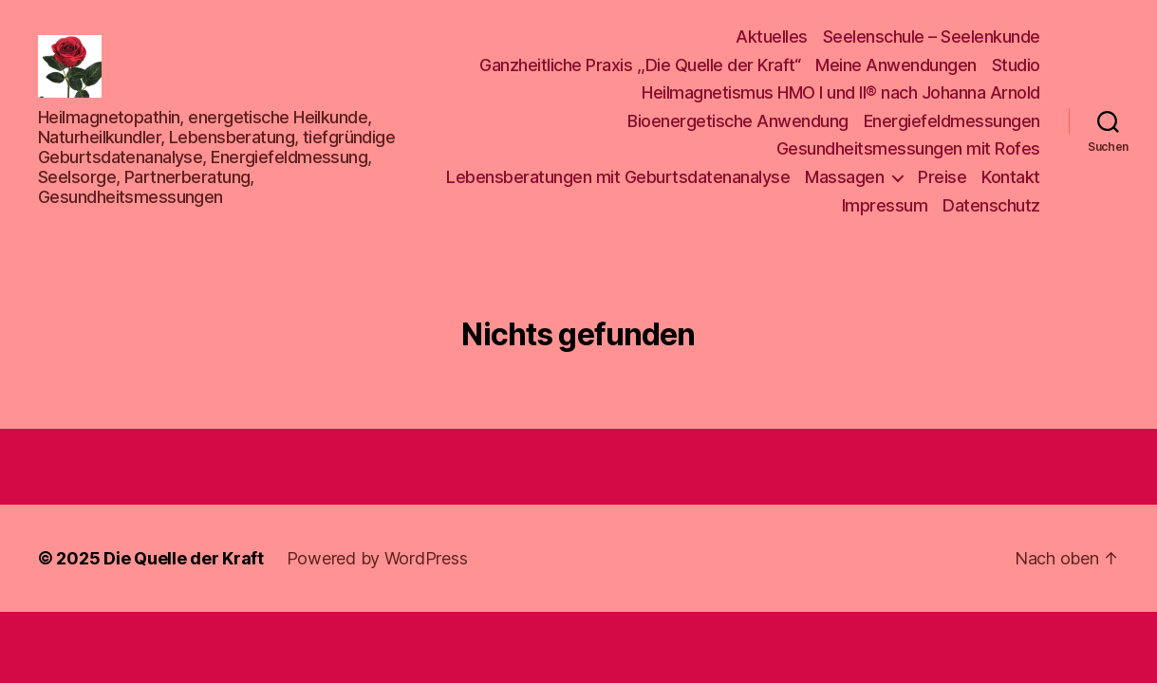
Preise (942, 180)
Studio (1016, 68)
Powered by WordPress (377, 563)
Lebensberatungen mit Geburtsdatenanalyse (618, 180)
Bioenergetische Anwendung (738, 124)
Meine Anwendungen (896, 68)
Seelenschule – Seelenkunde (931, 39)
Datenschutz (991, 207)
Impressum (885, 207)
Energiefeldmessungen (952, 124)
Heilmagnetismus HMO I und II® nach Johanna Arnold (841, 95)
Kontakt (1010, 180)
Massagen (844, 180)
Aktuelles (772, 39)
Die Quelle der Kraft (183, 563)
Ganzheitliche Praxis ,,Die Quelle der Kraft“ (639, 68)
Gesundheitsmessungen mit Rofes (908, 151)
